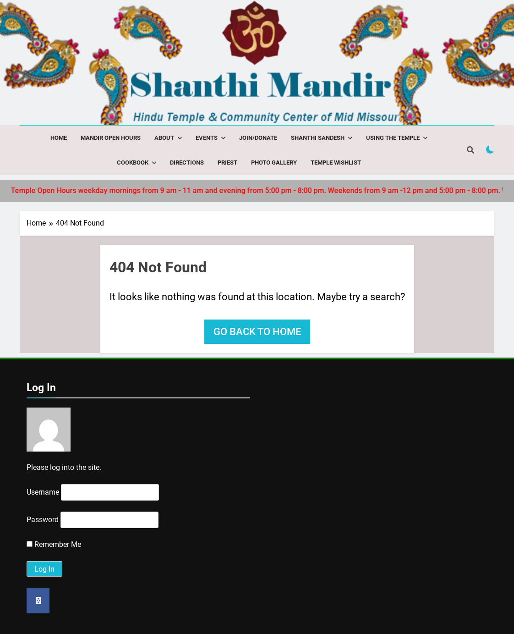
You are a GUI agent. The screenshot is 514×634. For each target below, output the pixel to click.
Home (58, 137)
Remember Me (54, 544)
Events (207, 137)
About (164, 137)
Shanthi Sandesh (317, 137)
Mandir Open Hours (111, 137)
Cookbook (132, 162)
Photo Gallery (274, 162)
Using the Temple (393, 137)
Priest (227, 162)
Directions (187, 162)
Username (43, 492)
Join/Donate (258, 137)
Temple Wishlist (336, 162)
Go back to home (257, 331)
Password (43, 519)
